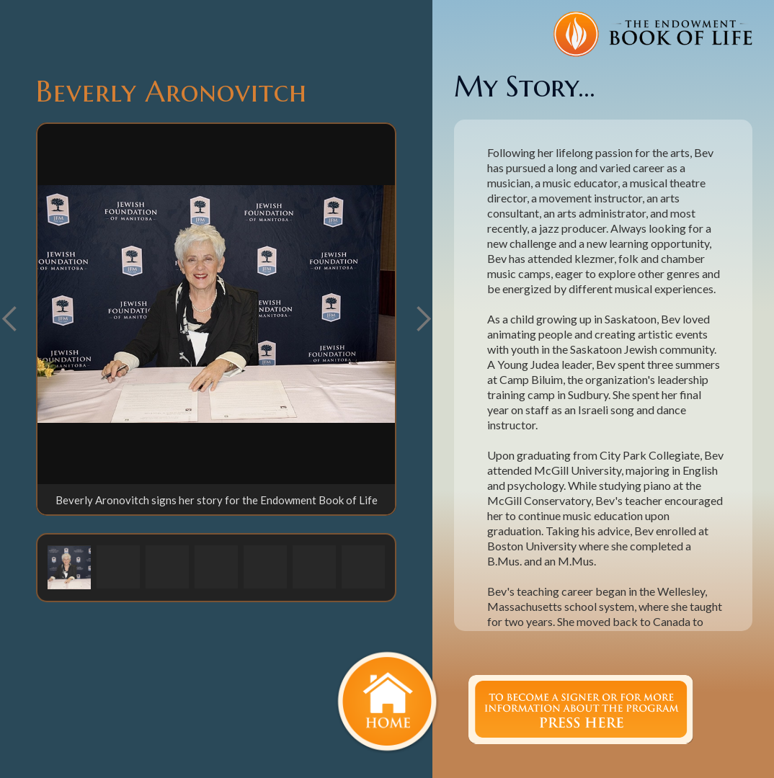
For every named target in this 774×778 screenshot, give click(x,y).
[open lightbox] (216, 304)
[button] (423, 319)
